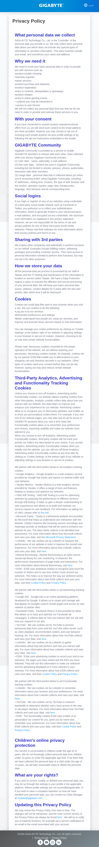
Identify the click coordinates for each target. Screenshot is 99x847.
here (44, 551)
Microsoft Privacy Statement (61, 537)
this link (45, 512)
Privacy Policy (59, 582)
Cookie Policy (38, 582)
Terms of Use (41, 837)
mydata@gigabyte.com (30, 798)
